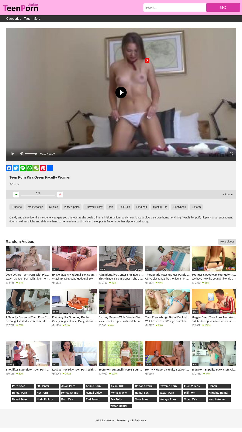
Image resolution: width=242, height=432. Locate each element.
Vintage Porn (168, 399)
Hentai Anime (69, 392)
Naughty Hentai (218, 392)
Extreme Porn (168, 386)
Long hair (141, 206)
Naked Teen (19, 399)
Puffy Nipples (72, 206)
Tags (27, 18)
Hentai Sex (142, 392)
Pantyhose (179, 206)
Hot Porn (42, 392)
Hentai (213, 386)
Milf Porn (189, 392)
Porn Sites (18, 386)
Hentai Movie (118, 392)
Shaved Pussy (94, 206)
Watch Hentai (118, 405)
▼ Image (227, 194)
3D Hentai (43, 386)
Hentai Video (94, 392)
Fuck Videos (192, 386)
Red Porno (92, 399)
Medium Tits (160, 206)
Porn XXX (67, 399)
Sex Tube (116, 399)
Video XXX (190, 399)
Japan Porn (167, 392)
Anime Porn (93, 386)
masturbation (35, 206)
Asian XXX (117, 386)
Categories (13, 18)
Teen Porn (141, 399)
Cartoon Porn (143, 386)
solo (111, 206)
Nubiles (53, 206)
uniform (196, 206)
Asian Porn (68, 386)
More (36, 18)
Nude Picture (45, 399)
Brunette (17, 206)
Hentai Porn (19, 392)
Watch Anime (217, 399)
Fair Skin (124, 206)
